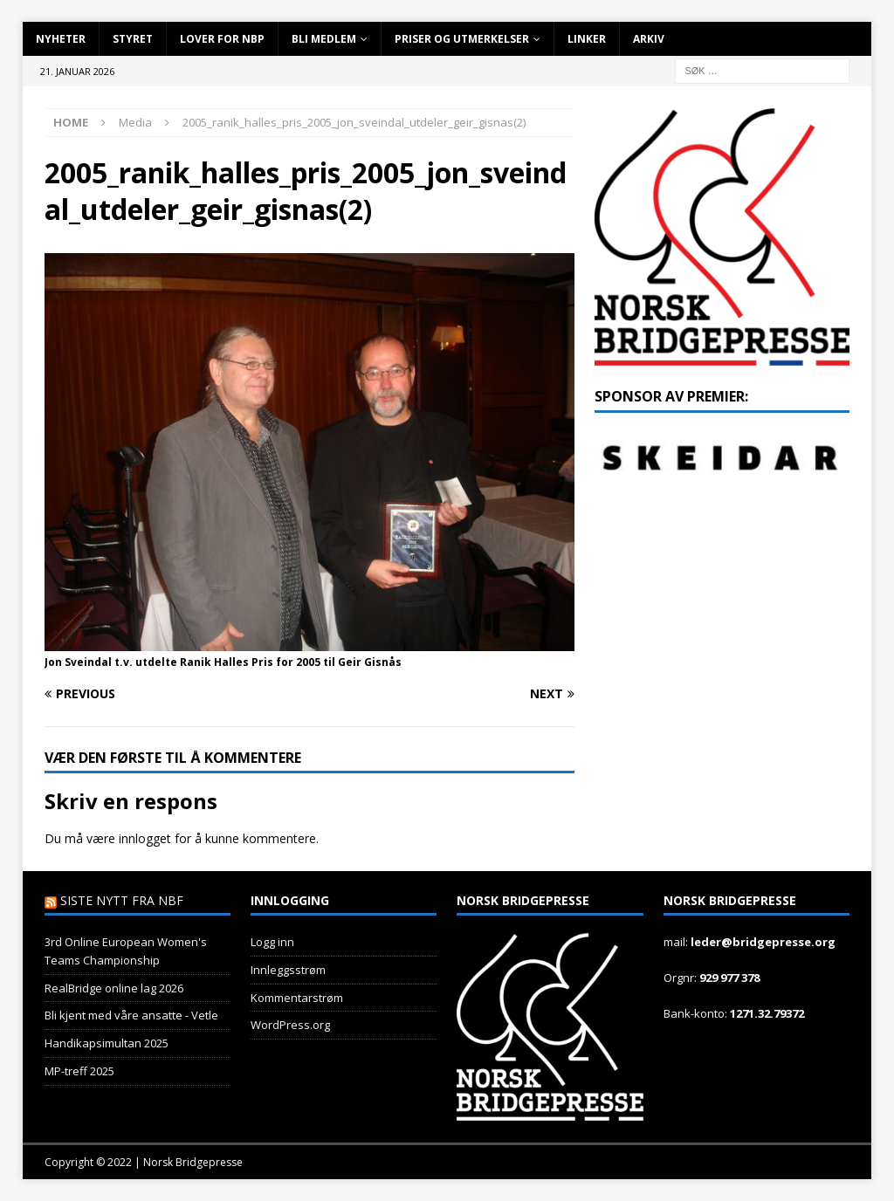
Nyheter (61, 38)
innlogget (145, 838)
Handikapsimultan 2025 (106, 1043)
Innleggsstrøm (288, 970)
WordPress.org (290, 1025)
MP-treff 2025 (79, 1071)
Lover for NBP (222, 38)
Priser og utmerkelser (462, 38)
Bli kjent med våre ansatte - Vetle (131, 1015)
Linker (586, 38)
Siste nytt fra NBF (121, 900)
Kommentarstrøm (297, 997)
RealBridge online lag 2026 (114, 988)
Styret (133, 38)
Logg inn (272, 942)
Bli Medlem (324, 38)
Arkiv (648, 38)
